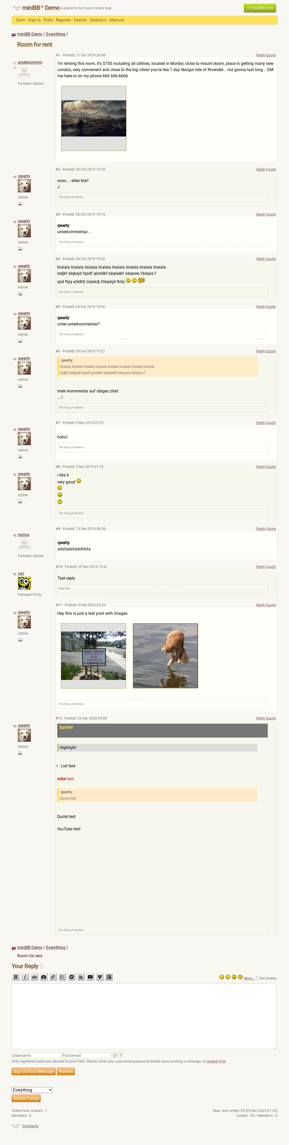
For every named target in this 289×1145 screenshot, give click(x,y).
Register (63, 20)
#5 (58, 307)
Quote (271, 55)
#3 (58, 214)
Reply (260, 55)
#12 (58, 718)
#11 (59, 605)
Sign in (34, 20)
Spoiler (163, 730)
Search (80, 20)
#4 (58, 259)
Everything (55, 34)
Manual (117, 20)
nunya (23, 534)
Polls (48, 20)
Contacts (30, 1126)
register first (216, 1061)
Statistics (98, 20)
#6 (58, 351)
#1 (58, 55)
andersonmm (30, 62)
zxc (21, 573)
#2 (58, 169)
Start (20, 20)
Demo (52, 8)
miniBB (31, 8)
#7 (58, 423)
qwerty (24, 176)
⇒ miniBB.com (260, 8)
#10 (59, 567)
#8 (58, 467)
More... (249, 978)
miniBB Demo (29, 34)
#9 (58, 529)
